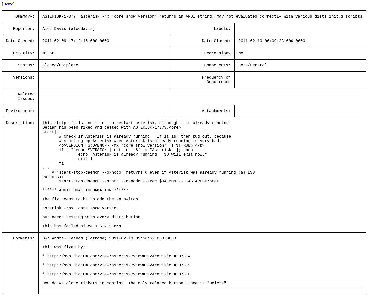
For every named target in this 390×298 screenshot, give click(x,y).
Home (8, 4)
